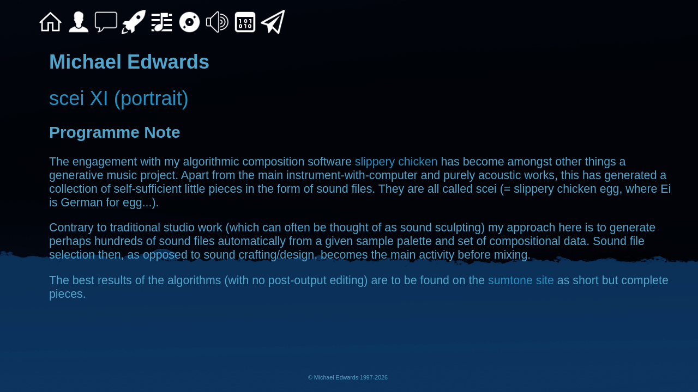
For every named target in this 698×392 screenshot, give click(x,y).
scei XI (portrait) (119, 98)
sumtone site (521, 280)
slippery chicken (396, 161)
